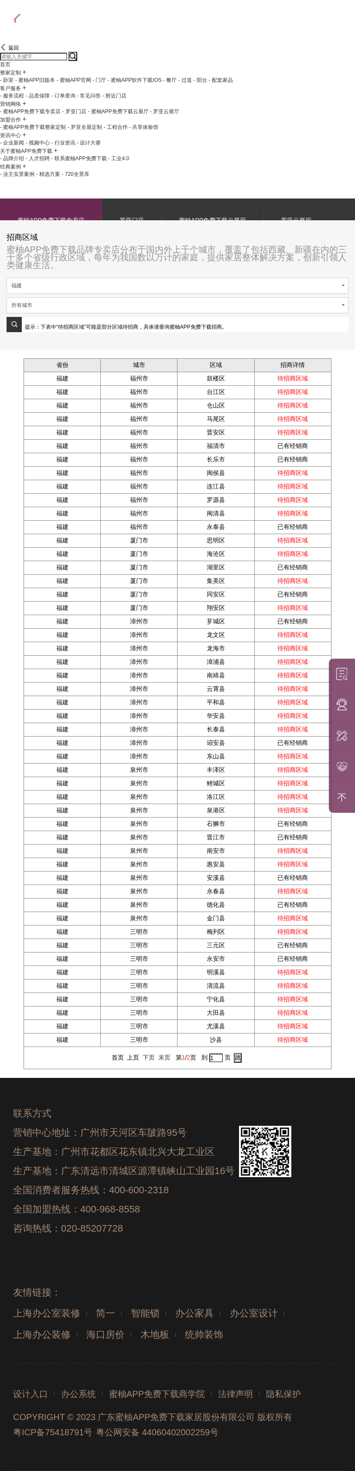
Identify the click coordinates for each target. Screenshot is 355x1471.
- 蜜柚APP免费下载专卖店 (30, 111)
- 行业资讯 (63, 143)
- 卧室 (7, 80)
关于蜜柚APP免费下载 (26, 151)
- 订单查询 (63, 96)
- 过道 (185, 80)
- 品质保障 (38, 96)
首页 (5, 64)
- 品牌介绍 (12, 158)
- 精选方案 (48, 174)
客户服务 (10, 88)
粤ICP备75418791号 (52, 1432)
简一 (105, 1313)
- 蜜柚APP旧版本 (35, 80)
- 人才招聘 (38, 158)
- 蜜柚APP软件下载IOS (135, 80)
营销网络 (10, 104)
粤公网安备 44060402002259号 (157, 1432)
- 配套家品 (220, 80)
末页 (164, 1057)
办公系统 (78, 1394)
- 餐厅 (170, 80)
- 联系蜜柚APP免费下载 (78, 158)
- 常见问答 (89, 96)
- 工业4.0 (118, 158)
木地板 (154, 1334)
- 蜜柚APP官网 (73, 80)
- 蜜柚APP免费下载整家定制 (33, 127)
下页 (149, 1057)
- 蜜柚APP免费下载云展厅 (118, 111)
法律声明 (235, 1394)
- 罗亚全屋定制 (85, 127)
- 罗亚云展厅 (164, 111)
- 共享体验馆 (143, 127)
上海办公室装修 (46, 1313)
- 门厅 (99, 80)
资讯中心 (10, 135)
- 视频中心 (38, 143)
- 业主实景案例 (17, 174)
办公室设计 (254, 1313)
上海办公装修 (42, 1334)
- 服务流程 (12, 96)
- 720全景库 (75, 174)
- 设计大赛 (89, 143)
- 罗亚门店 (74, 111)
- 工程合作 (115, 127)
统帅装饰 (204, 1334)
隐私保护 (283, 1394)
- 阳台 (200, 80)
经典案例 (10, 167)
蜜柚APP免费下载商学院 (157, 1394)
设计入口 (30, 1394)
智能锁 (145, 1313)
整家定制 (10, 73)
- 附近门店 (114, 96)
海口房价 (105, 1334)
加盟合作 (10, 120)
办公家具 (194, 1313)
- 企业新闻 (12, 143)
